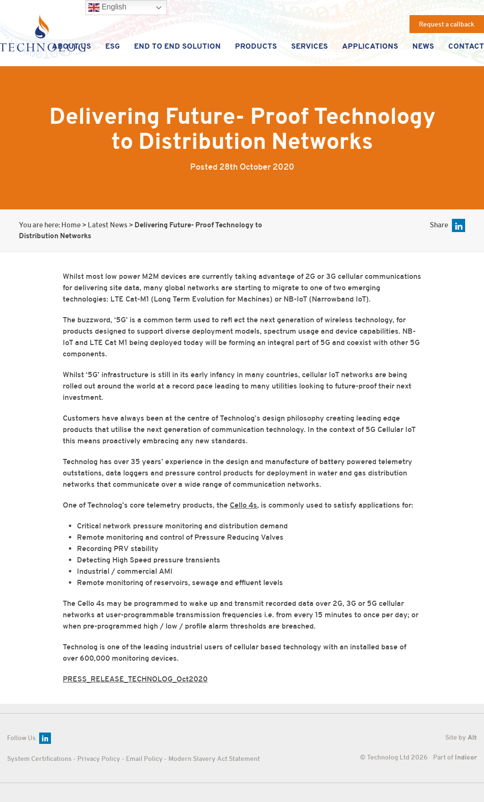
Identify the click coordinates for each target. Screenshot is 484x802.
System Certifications (39, 758)
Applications (370, 46)
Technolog (42, 33)
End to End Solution (177, 46)
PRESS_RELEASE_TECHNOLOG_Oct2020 (135, 679)
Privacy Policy (98, 758)
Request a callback (447, 24)
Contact (466, 46)
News (423, 46)
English (107, 7)
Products (256, 46)
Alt (472, 737)
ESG (113, 46)
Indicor (466, 757)
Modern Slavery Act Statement (214, 758)
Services (309, 46)
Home (71, 225)
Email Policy (144, 758)
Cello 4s (243, 505)
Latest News (107, 225)
